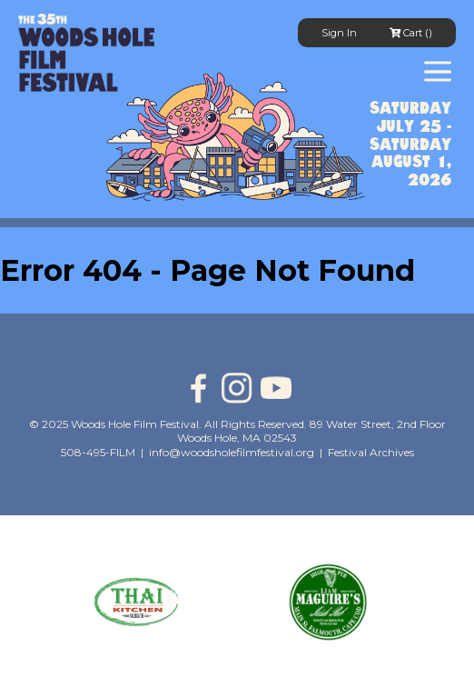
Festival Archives (371, 452)
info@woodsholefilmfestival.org (231, 452)
